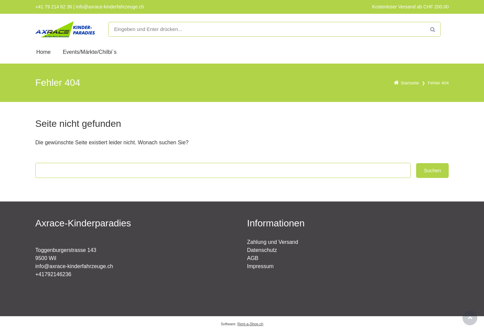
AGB (252, 258)
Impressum (260, 266)
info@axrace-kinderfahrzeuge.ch (74, 266)
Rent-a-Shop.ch (250, 324)
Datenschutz (262, 250)
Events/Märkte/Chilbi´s (90, 52)
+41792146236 (53, 274)
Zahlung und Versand (272, 242)
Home (43, 52)
